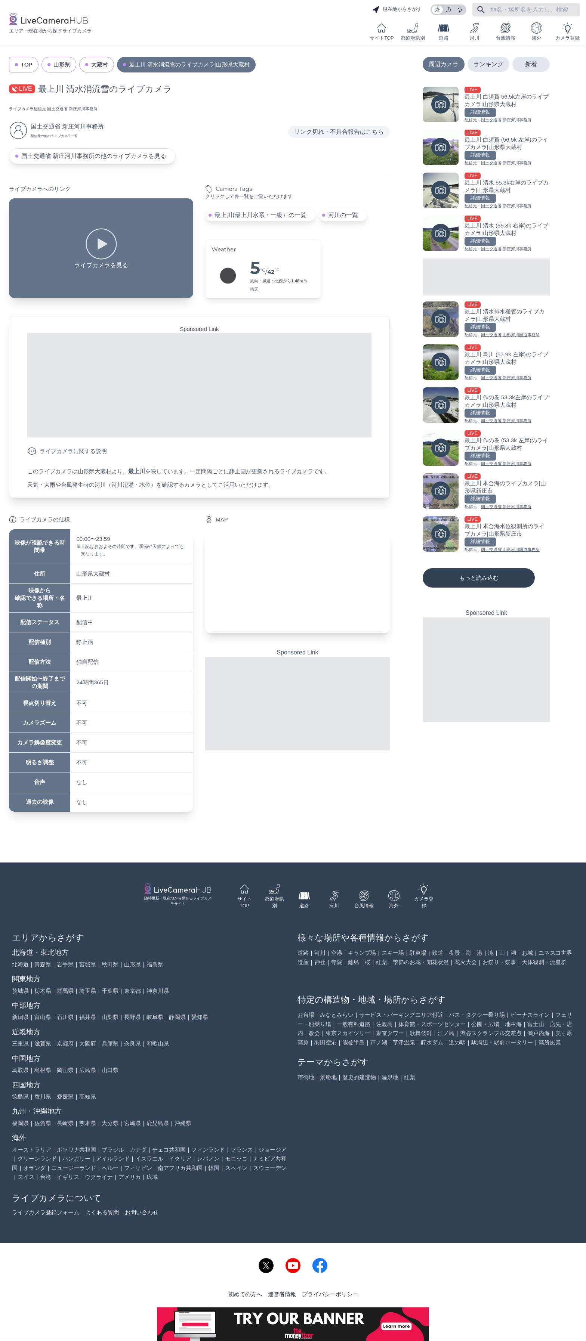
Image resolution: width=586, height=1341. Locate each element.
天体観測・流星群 (544, 962)
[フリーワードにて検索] (481, 9)
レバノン (208, 1158)
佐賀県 (42, 1123)
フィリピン (138, 1168)
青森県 (42, 964)
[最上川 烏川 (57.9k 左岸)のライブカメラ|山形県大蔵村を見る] (486, 362)
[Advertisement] (199, 385)
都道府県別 (413, 31)
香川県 (42, 1096)
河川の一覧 (343, 215)
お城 (527, 953)
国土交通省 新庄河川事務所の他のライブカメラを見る (93, 156)
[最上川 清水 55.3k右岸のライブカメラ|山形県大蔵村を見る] (486, 191)
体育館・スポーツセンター (432, 1024)
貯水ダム (432, 1042)
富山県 (42, 1017)
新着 (531, 64)
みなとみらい (337, 1015)
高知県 (87, 1096)
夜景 (454, 953)
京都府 (65, 1043)
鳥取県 (20, 1070)
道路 (443, 31)
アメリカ (129, 1177)
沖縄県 (183, 1123)
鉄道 (437, 953)
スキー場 (393, 953)
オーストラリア (31, 1149)
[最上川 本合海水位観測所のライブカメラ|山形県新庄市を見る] (486, 534)
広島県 (87, 1070)
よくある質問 (102, 1212)
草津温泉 (404, 1042)
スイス (26, 1177)
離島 (353, 962)
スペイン (236, 1168)
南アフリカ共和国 (180, 1168)
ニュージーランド (73, 1168)
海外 (536, 31)
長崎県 (65, 1123)
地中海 (513, 1024)
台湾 (45, 1177)
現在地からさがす (397, 9)
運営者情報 (282, 1294)
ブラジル (113, 1149)
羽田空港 (325, 1042)
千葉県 (110, 991)
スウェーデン (270, 1168)
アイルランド (113, 1158)
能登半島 (353, 1042)
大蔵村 (99, 64)
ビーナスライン (530, 1015)
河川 (474, 31)
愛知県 (199, 1017)
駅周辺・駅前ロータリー (502, 1042)
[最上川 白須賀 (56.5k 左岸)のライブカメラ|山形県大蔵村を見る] (486, 148)
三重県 (20, 1043)
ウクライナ (99, 1177)
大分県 (110, 1123)
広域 (152, 1177)
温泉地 (390, 1077)
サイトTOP (382, 31)
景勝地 (328, 1077)
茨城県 (20, 991)
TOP (27, 64)
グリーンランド (37, 1158)
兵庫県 (110, 1043)
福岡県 (20, 1123)
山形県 (61, 64)
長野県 (132, 1017)
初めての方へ (245, 1294)
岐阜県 (154, 1017)
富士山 (535, 1024)
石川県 (65, 1017)
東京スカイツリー (348, 1033)
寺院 (336, 962)
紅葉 (381, 962)
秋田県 (110, 964)
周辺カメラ (444, 64)
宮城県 (87, 964)
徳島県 (20, 1096)
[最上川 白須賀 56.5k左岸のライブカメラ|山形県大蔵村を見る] (486, 105)
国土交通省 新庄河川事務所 (72, 108)
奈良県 (132, 1043)
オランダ (34, 1168)
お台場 (305, 1015)
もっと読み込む (479, 578)
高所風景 (550, 1042)
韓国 (213, 1168)
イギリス (68, 1177)
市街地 (305, 1077)
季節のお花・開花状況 (421, 962)
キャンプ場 (362, 953)
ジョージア (273, 1149)
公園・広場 (485, 1024)
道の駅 (457, 1042)
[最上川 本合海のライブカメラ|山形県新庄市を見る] (486, 491)
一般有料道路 (353, 1024)
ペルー (110, 1168)
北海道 (20, 964)
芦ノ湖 (378, 1042)
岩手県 (65, 964)
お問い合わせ (141, 1212)
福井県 (87, 1017)
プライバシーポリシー (330, 1294)
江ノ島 (446, 1033)
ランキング (488, 64)
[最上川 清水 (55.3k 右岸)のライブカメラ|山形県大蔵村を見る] (486, 234)
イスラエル (149, 1158)
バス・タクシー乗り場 (477, 1015)
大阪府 (87, 1043)
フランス (242, 1149)
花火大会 (465, 962)
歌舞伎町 (421, 1033)
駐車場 (418, 953)
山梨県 (110, 1017)
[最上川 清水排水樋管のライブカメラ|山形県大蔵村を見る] (486, 319)
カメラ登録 (567, 31)
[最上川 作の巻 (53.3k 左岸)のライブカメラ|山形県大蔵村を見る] (486, 448)
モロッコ (236, 1158)
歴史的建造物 (359, 1077)
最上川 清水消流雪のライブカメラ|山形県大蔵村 (189, 64)
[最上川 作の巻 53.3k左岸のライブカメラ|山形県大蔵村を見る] (486, 405)
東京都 (132, 991)
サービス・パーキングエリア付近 (401, 1015)
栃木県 (42, 991)
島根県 (42, 1070)
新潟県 (20, 1017)
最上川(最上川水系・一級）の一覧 (260, 215)
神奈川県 (157, 991)
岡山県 (65, 1070)
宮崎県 (132, 1123)
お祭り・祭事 (499, 962)
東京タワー (390, 1033)
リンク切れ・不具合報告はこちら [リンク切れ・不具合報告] (339, 131)
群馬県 (65, 991)
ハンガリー (76, 1158)
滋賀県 (42, 1043)
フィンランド (208, 1149)
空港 (336, 953)
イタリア (180, 1158)
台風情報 (505, 31)
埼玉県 (87, 991)
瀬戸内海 (538, 1033)
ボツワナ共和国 (76, 1149)
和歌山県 (157, 1043)
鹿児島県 (157, 1123)
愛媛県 (65, 1096)
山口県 (110, 1070)
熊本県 (87, 1123)
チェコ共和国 (169, 1149)
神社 (320, 962)
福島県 (154, 964)
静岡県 (177, 1017)
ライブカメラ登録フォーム (45, 1212)
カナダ (138, 1149)
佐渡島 (384, 1024)
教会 (314, 1033)
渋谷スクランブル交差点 (491, 1033)
